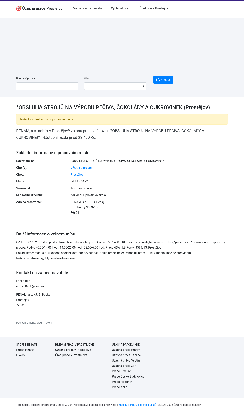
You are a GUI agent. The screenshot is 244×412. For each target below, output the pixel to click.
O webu (21, 355)
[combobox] (115, 86)
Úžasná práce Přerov (126, 350)
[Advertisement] (122, 44)
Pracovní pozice (25, 78)
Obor (87, 78)
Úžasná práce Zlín (124, 366)
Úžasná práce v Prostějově (73, 350)
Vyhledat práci (120, 8)
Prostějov (77, 174)
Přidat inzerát (25, 350)
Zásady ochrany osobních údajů (137, 404)
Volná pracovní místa (87, 8)
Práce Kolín (119, 387)
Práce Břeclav (121, 371)
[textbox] (92, 86)
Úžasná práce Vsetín (126, 360)
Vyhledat (163, 80)
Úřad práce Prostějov (154, 8)
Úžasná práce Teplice (126, 355)
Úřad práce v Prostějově (71, 355)
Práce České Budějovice (128, 376)
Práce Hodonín (122, 382)
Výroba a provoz (81, 168)
